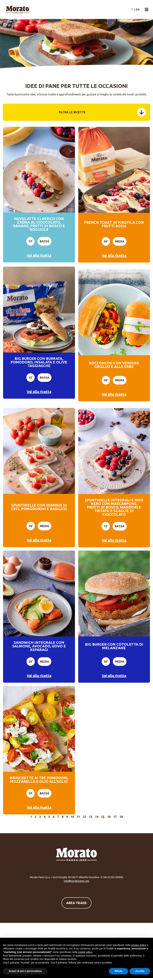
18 (121, 816)
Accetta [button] (139, 971)
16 (108, 816)
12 (84, 816)
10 (72, 816)
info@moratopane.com (76, 881)
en (137, 9)
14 (96, 816)
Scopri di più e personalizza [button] (25, 971)
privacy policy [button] (138, 945)
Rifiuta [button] (119, 971)
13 (90, 816)
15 (102, 816)
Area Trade (76, 903)
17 (115, 816)
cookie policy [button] (85, 952)
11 (78, 816)
